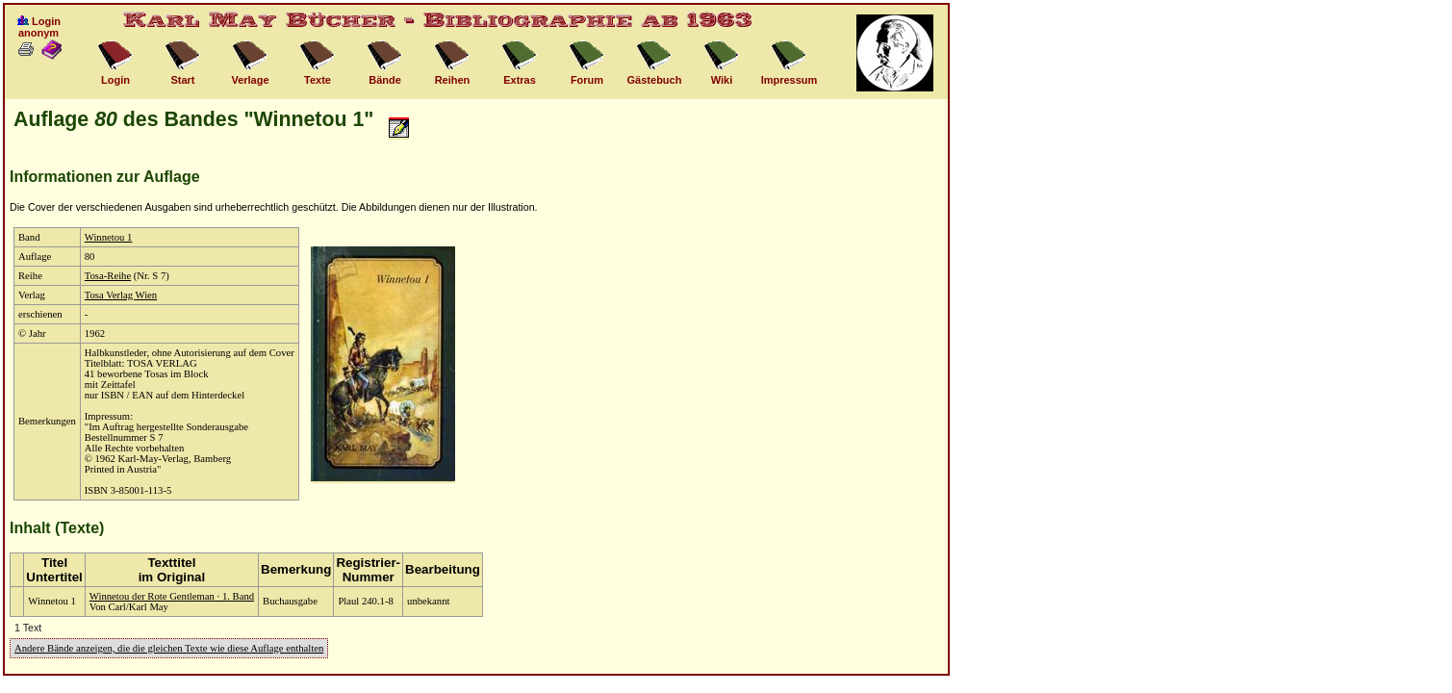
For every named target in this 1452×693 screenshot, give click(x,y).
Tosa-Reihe (108, 275)
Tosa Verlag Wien (121, 295)
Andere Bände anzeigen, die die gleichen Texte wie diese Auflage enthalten (168, 648)
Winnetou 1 (109, 237)
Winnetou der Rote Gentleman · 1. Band (171, 596)
